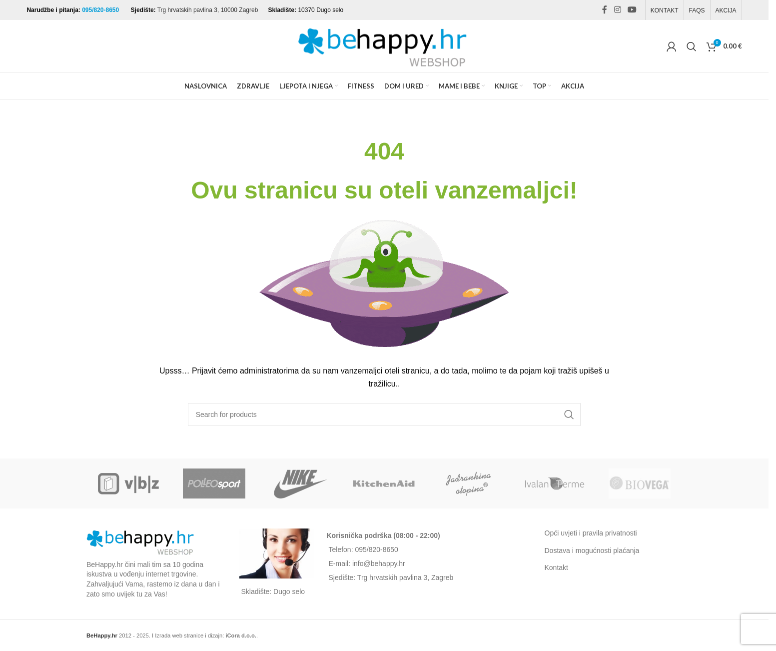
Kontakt (556, 568)
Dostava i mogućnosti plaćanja (592, 550)
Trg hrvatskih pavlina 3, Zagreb (405, 578)
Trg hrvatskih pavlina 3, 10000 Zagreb (207, 10)
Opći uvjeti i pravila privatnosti (591, 533)
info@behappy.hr (378, 564)
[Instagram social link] (617, 10)
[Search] (692, 46)
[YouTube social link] (632, 10)
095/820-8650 (101, 10)
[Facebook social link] (605, 10)
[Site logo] (384, 46)
